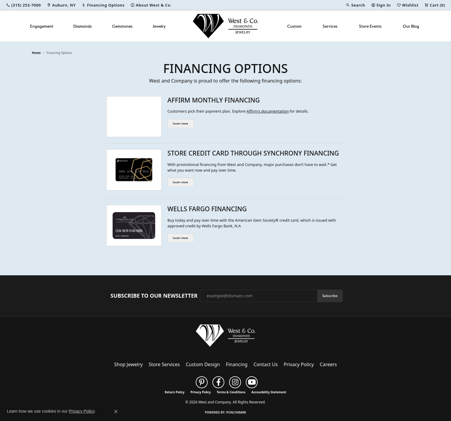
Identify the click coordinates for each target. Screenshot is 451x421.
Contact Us (266, 364)
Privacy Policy (299, 364)
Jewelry (159, 26)
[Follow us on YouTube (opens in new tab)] (252, 382)
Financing (237, 364)
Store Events (370, 26)
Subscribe (330, 295)
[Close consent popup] (116, 411)
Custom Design (203, 364)
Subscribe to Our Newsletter (154, 296)
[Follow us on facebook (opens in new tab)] (218, 382)
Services (330, 26)
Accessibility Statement (268, 392)
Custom (294, 26)
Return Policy (174, 392)
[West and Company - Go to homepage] (225, 337)
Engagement (41, 26)
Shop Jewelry (128, 364)
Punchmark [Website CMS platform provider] (236, 412)
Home (36, 53)
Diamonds (82, 26)
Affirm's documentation (268, 111)
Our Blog (411, 26)
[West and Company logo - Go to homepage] (225, 26)
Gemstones (122, 26)
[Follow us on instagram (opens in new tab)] (235, 382)
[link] (23, 5)
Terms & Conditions (231, 392)
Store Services (164, 364)
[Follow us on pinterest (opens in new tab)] (202, 382)
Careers (328, 364)
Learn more (180, 123)
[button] (355, 5)
